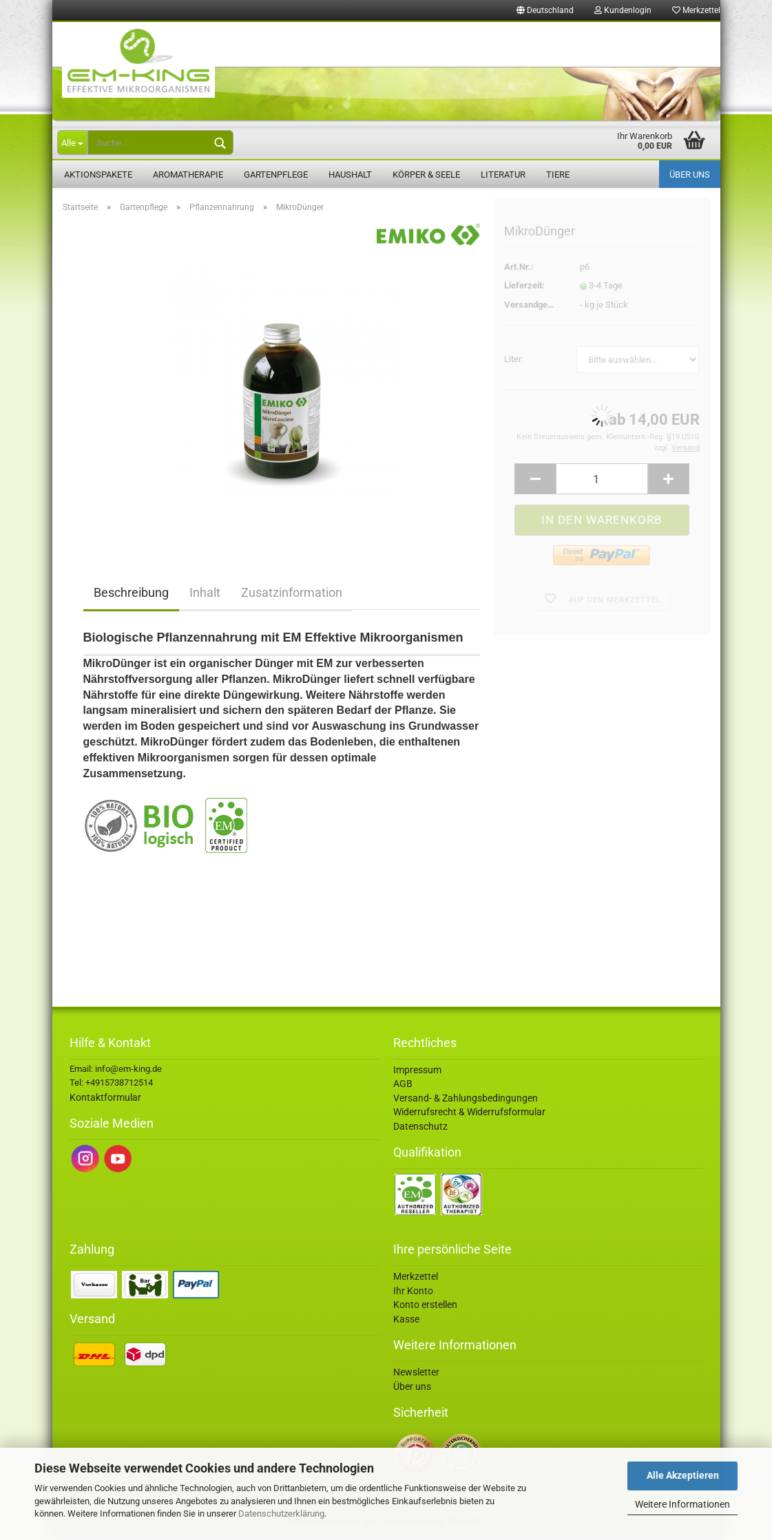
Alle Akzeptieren (683, 1475)
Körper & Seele (426, 174)
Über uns (689, 174)
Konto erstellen (425, 1310)
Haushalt (350, 174)
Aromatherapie (188, 174)
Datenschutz (420, 1131)
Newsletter (416, 1377)
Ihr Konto (413, 1296)
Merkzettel (696, 10)
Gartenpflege (276, 174)
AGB (403, 1089)
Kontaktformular (105, 1102)
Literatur (503, 174)
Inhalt (204, 598)
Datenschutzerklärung (281, 1513)
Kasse (406, 1324)
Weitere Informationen (682, 1504)
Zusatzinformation (291, 598)
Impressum (417, 1075)
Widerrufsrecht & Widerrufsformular (469, 1118)
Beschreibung (131, 598)
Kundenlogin (622, 10)
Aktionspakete (98, 174)
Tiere (558, 174)
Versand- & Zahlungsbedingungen (465, 1103)
